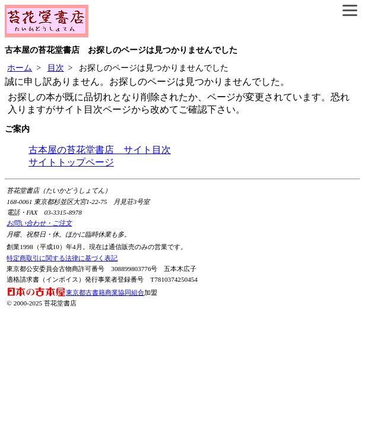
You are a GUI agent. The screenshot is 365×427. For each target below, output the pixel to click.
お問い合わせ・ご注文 (39, 223)
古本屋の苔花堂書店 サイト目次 (99, 150)
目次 (55, 67)
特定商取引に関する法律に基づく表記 (62, 258)
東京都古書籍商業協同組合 (75, 292)
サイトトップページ (71, 162)
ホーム (19, 67)
